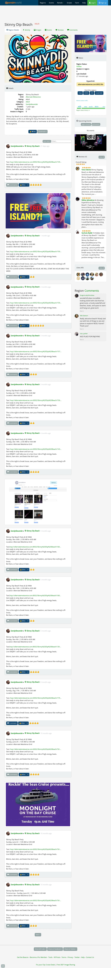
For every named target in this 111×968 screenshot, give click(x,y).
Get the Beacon (22, 957)
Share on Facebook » (55, 949)
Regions (43, 3)
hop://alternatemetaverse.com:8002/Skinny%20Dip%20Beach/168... (35, 547)
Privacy (70, 957)
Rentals (60, 3)
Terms (64, 957)
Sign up (102, 3)
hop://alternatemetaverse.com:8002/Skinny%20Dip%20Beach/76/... (35, 749)
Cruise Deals (50, 965)
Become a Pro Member (38, 957)
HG (92, 93)
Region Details (12, 30)
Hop (80, 93)
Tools (50, 957)
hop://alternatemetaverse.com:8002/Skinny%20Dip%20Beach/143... (35, 449)
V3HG (86, 93)
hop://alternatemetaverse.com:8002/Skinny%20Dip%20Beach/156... (35, 400)
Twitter (77, 957)
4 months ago (45, 433)
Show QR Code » (40, 949)
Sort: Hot (46, 141)
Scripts (69, 3)
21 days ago (44, 146)
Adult (28, 102)
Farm (77, 3)
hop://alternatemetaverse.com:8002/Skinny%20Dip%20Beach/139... (35, 162)
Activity (26, 30)
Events (51, 3)
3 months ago (45, 336)
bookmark (42, 131)
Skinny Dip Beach (32, 146)
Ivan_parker (84, 334)
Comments (72, 30)
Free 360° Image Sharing (66, 965)
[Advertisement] (55, 13)
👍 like (33, 131)
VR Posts (57, 957)
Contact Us (90, 957)
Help (84, 3)
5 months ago (45, 579)
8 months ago (45, 682)
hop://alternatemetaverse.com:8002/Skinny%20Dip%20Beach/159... (35, 251)
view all (101, 157)
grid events (96, 124)
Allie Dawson (84, 316)
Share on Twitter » (70, 949)
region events (86, 124)
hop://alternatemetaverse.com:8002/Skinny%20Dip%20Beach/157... (35, 351)
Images (37, 30)
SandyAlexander (32, 104)
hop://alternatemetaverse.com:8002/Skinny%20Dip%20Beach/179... (35, 698)
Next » (38, 935)
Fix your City (40, 965)
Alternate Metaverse (33, 97)
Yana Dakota (86, 170)
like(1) (82, 311)
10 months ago (46, 733)
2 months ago (45, 287)
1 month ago (45, 236)
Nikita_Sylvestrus (88, 200)
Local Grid (99, 93)
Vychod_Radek (87, 233)
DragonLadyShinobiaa (87, 295)
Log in (92, 3)
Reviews (60, 30)
